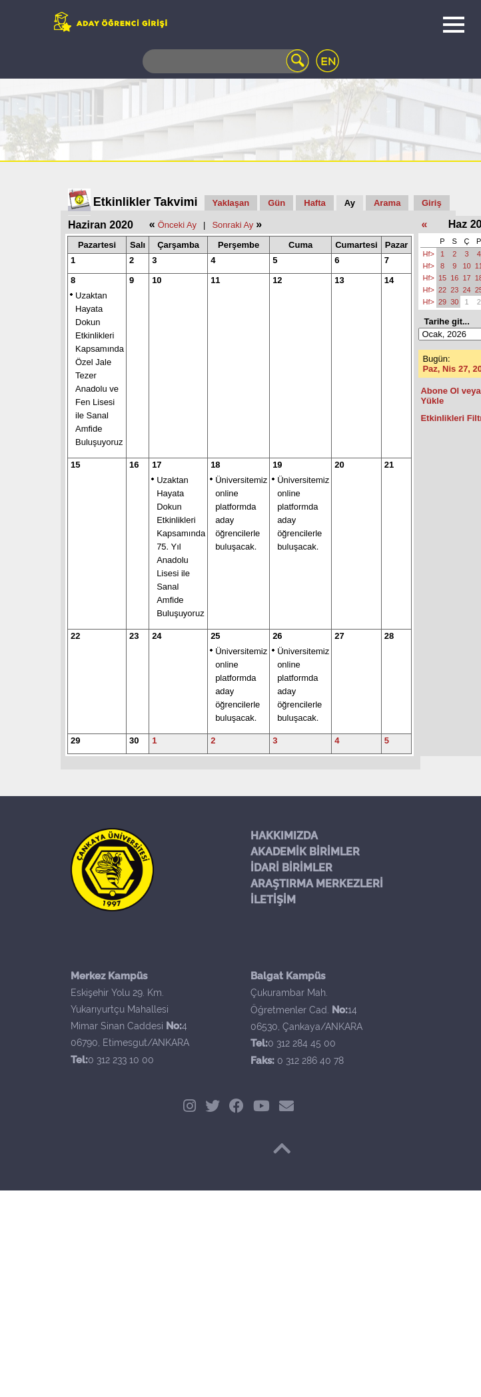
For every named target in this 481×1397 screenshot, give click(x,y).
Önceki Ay (177, 225)
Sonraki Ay (232, 225)
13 (339, 280)
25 (215, 636)
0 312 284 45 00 (302, 1043)
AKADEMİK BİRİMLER (305, 851)
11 (215, 280)
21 (389, 465)
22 (75, 636)
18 (215, 465)
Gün (276, 203)
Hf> (428, 254)
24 (156, 636)
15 (75, 465)
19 (277, 465)
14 (389, 280)
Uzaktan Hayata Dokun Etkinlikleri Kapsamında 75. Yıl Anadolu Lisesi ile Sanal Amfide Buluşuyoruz (181, 546)
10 (156, 280)
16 (134, 465)
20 (339, 465)
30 (134, 740)
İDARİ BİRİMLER (291, 867)
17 (156, 465)
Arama (387, 203)
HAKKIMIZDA (284, 835)
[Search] (226, 61)
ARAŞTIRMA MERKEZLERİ (316, 883)
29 (75, 740)
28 (389, 636)
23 (134, 636)
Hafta (315, 203)
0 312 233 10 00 (121, 1060)
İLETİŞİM (273, 899)
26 (277, 636)
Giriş (432, 203)
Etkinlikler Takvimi (145, 202)
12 (277, 280)
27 (339, 636)
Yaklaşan (231, 203)
